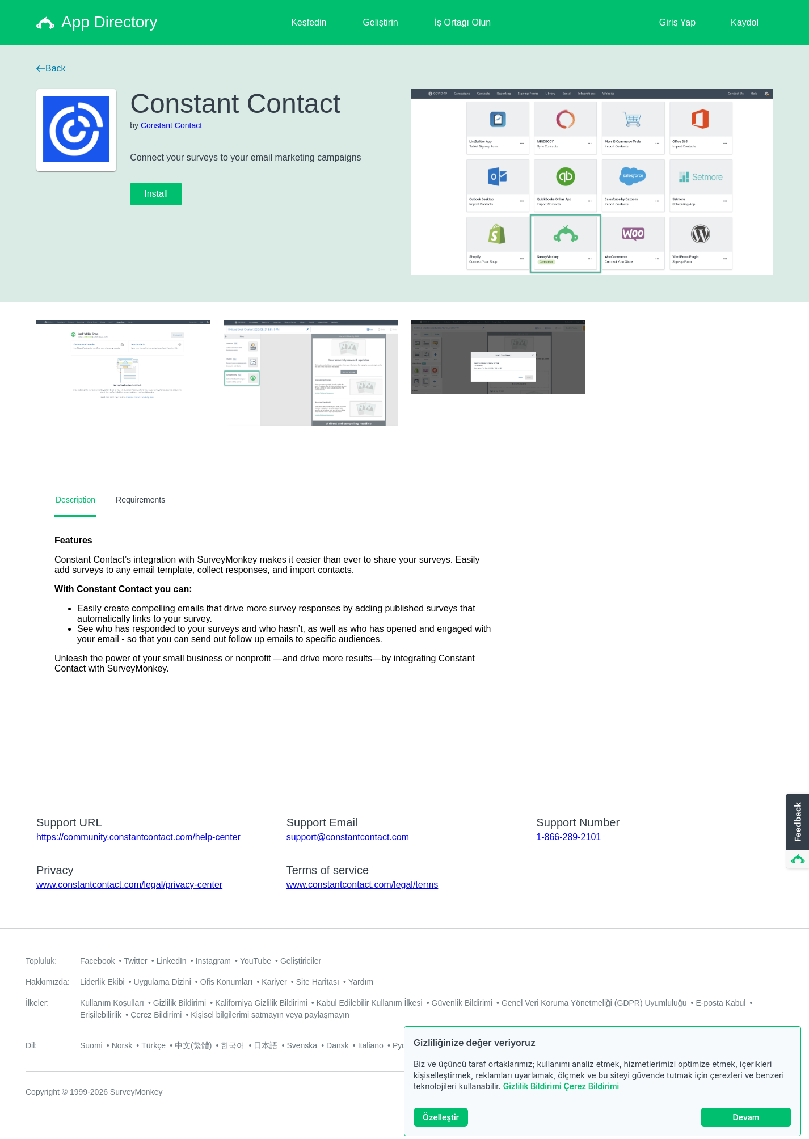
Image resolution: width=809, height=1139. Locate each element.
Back (51, 68)
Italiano (371, 1045)
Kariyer (274, 981)
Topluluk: (41, 960)
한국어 (233, 1045)
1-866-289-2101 (568, 837)
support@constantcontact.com (347, 837)
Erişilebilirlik (100, 1014)
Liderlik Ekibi (102, 981)
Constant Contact (171, 125)
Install (156, 194)
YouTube (255, 960)
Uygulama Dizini (162, 981)
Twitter (135, 960)
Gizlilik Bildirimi (532, 1086)
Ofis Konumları (226, 981)
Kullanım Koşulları (112, 1002)
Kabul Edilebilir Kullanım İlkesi (370, 1002)
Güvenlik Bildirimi (462, 1002)
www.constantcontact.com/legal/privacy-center (129, 884)
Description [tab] (75, 499)
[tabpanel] (404, 659)
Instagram (213, 960)
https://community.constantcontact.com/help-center (138, 837)
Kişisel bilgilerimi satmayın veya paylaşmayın (270, 1014)
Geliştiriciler (300, 960)
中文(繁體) (193, 1045)
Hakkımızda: (48, 981)
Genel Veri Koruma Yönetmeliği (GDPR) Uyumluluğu (594, 1002)
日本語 (265, 1045)
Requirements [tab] (140, 499)
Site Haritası (317, 981)
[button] (796, 831)
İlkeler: (37, 1002)
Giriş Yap (677, 22)
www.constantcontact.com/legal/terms (362, 884)
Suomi (91, 1045)
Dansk (337, 1045)
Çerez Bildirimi (591, 1086)
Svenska (301, 1045)
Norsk (122, 1045)
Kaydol (745, 22)
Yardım (360, 981)
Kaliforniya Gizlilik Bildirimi (261, 1002)
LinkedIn (172, 960)
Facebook (97, 960)
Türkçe (153, 1045)
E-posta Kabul (720, 1002)
